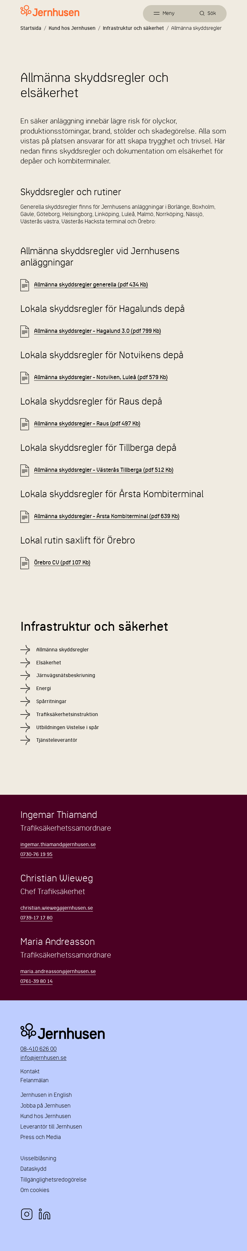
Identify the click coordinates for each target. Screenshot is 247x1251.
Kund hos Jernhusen (72, 28)
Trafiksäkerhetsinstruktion (67, 714)
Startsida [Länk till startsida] (30, 28)
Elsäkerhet (48, 663)
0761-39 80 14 (36, 981)
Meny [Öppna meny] (168, 13)
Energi (43, 688)
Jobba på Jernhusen (45, 1106)
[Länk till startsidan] (49, 11)
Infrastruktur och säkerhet (133, 28)
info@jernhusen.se (43, 1058)
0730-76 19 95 (36, 854)
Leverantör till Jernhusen (51, 1127)
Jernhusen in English (46, 1095)
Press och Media (40, 1138)
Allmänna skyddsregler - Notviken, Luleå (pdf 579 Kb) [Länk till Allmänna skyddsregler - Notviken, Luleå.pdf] (101, 378)
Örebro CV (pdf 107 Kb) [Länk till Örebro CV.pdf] (62, 563)
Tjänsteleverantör (56, 740)
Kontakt (29, 1072)
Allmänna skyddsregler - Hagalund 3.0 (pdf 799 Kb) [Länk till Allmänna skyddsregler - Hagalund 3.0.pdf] (97, 331)
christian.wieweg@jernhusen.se (56, 908)
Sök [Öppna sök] (212, 13)
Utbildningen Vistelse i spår (67, 727)
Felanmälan (34, 1081)
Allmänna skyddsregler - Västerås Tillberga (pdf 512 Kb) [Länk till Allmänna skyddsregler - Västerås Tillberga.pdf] (103, 470)
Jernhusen (123, 1031)
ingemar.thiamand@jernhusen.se (58, 844)
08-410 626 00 (38, 1049)
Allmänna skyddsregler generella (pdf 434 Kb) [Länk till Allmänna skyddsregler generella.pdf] (91, 285)
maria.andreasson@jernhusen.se (58, 971)
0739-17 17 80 (36, 918)
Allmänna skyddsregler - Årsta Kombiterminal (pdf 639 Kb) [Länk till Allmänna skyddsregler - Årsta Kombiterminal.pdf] (107, 517)
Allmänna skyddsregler (62, 650)
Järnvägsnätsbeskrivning (65, 675)
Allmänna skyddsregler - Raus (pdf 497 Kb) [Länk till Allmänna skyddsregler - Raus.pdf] (87, 424)
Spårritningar (51, 701)
